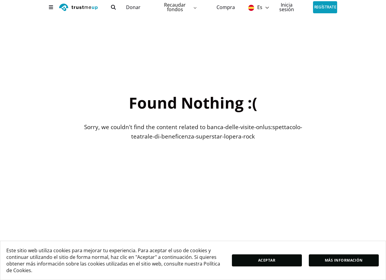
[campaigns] (133, 7)
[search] (113, 7)
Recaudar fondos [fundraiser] (181, 7)
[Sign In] (287, 7)
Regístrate (325, 7)
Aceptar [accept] (266, 260)
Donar (133, 7)
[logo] (78, 8)
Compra (226, 7)
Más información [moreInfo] (344, 260)
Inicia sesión (286, 7)
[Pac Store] (226, 7)
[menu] (51, 7)
